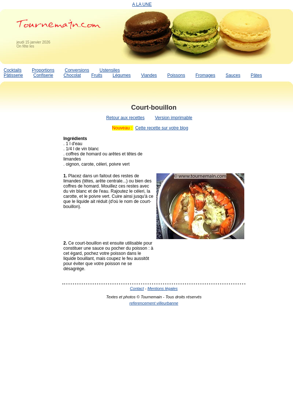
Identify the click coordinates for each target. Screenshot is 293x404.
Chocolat (72, 75)
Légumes (121, 75)
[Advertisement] (29, 209)
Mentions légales (163, 288)
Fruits (96, 75)
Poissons (176, 75)
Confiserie (43, 75)
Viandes (149, 75)
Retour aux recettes (125, 117)
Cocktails (13, 70)
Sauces (233, 75)
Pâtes (256, 75)
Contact (137, 288)
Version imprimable (173, 117)
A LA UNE (142, 4)
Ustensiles (110, 70)
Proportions (43, 70)
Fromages (205, 75)
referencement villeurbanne (153, 303)
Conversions (77, 70)
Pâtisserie (13, 75)
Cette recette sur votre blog (161, 128)
